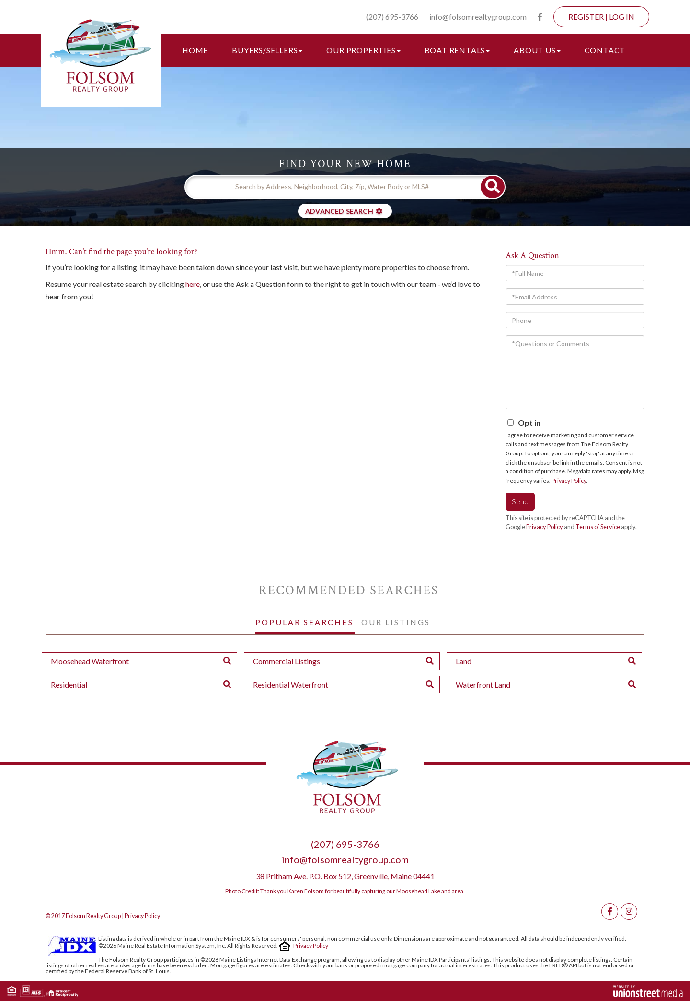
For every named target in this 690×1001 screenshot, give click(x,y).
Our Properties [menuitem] (363, 50)
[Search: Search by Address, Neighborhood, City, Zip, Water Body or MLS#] (333, 187)
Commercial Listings (286, 661)
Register (586, 16)
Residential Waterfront (290, 684)
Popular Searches (304, 622)
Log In (621, 16)
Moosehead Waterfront (90, 661)
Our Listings (395, 622)
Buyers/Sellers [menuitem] (267, 50)
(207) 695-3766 (392, 16)
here (192, 283)
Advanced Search (339, 211)
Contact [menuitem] (605, 50)
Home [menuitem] (195, 50)
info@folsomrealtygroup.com (478, 16)
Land (464, 661)
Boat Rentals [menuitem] (457, 50)
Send (520, 501)
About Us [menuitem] (537, 50)
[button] (493, 187)
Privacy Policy (569, 480)
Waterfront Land (483, 684)
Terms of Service (597, 527)
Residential (69, 684)
